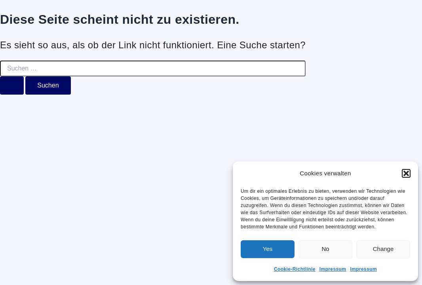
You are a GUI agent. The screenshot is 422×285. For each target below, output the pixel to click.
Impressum (332, 269)
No (325, 248)
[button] (406, 173)
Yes (267, 248)
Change (383, 248)
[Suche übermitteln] (12, 85)
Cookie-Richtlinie (295, 269)
